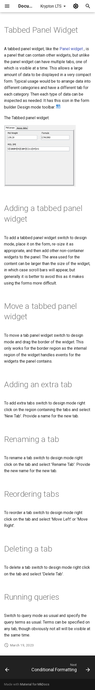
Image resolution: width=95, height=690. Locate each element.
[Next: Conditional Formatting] (60, 669)
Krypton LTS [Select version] (51, 6)
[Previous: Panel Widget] (7, 669)
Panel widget (71, 48)
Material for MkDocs (34, 684)
